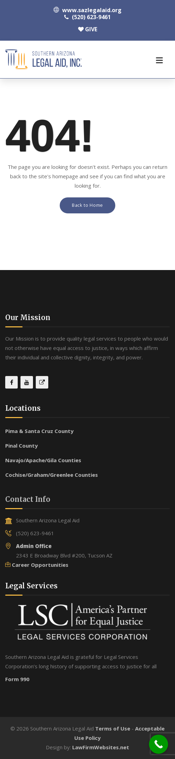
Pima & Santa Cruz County (39, 430)
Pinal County (21, 445)
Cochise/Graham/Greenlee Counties (51, 474)
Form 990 (17, 679)
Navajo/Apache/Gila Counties (43, 460)
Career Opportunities (40, 564)
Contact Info (27, 499)
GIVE (87, 29)
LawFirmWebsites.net (100, 747)
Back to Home (87, 205)
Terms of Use (112, 728)
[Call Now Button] (158, 744)
